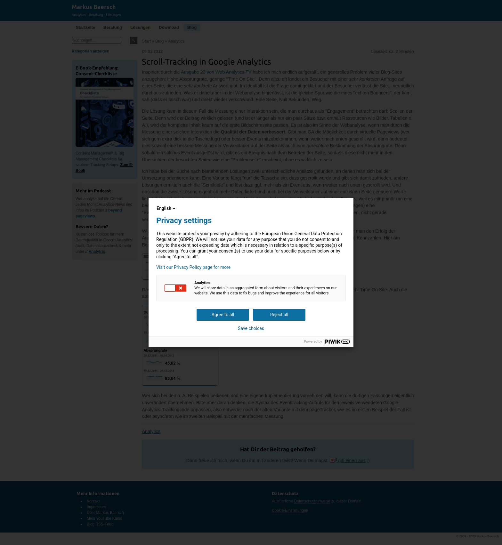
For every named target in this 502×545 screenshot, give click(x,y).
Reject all (279, 314)
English (166, 208)
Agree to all (223, 314)
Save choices (251, 328)
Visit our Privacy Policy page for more (193, 267)
